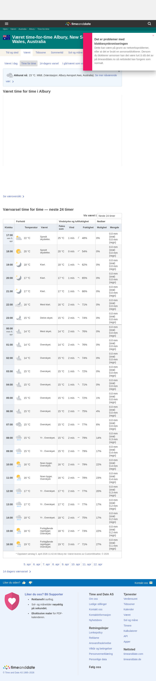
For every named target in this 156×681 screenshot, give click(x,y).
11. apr (86, 564)
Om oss (93, 598)
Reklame (94, 637)
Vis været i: (90, 215)
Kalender (129, 609)
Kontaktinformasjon (100, 614)
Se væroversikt (12, 196)
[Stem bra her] (24, 582)
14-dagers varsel (49, 63)
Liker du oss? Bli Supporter (44, 594)
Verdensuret (130, 598)
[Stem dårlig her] (30, 582)
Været (13, 29)
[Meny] (6, 23)
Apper (127, 641)
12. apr (97, 564)
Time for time (28, 63)
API (126, 636)
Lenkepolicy (96, 632)
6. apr (36, 564)
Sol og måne (75, 52)
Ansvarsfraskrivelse (100, 643)
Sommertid (57, 52)
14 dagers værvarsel (15, 571)
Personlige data (98, 659)
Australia (22, 29)
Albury (32, 29)
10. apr (75, 564)
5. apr (27, 564)
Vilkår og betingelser (100, 648)
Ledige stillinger (98, 604)
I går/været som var (73, 63)
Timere (127, 625)
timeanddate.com (133, 653)
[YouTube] (116, 673)
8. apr (55, 564)
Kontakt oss (144, 582)
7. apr (46, 564)
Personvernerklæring (101, 653)
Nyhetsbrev (95, 620)
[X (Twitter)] (98, 673)
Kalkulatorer (130, 630)
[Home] (19, 667)
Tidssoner (129, 604)
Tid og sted (12, 52)
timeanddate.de (132, 659)
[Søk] (149, 23)
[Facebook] (92, 673)
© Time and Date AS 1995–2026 (18, 672)
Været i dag (10, 63)
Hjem (5, 29)
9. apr (65, 564)
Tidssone (41, 52)
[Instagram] (110, 673)
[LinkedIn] (104, 673)
